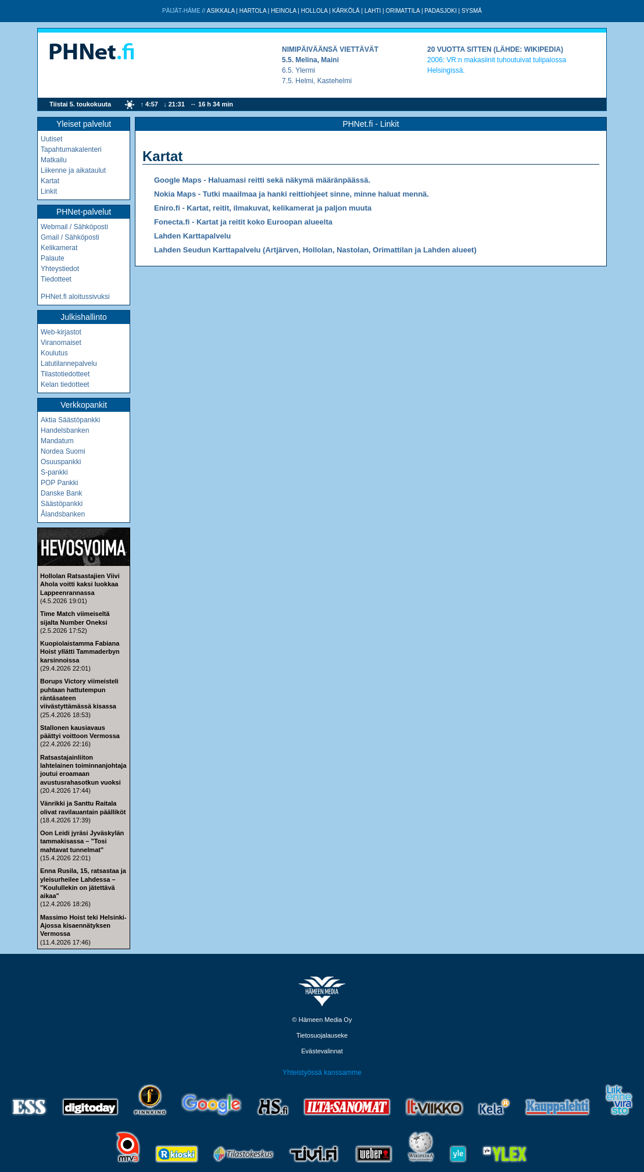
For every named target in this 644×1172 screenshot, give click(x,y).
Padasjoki (440, 11)
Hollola (314, 11)
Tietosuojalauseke (322, 1035)
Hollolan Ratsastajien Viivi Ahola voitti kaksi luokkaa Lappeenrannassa (80, 584)
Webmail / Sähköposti (74, 227)
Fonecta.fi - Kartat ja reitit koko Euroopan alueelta (243, 222)
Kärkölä (346, 11)
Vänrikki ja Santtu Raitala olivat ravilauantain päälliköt (83, 807)
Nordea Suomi (63, 451)
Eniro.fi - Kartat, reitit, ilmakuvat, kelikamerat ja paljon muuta (262, 208)
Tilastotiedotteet (65, 374)
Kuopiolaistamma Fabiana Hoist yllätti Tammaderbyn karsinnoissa (80, 652)
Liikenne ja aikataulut (73, 170)
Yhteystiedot (60, 269)
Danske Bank (61, 493)
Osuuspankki (61, 462)
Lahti (372, 11)
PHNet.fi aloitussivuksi (75, 297)
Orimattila (402, 11)
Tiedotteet (56, 279)
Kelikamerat (59, 248)
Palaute (53, 258)
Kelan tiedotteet (65, 384)
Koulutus (54, 353)
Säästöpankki (62, 504)
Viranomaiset (61, 343)
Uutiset (51, 139)
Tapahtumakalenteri (71, 149)
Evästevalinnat (322, 1051)
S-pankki (54, 472)
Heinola (283, 11)
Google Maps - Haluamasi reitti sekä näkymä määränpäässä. (262, 180)
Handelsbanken (65, 430)
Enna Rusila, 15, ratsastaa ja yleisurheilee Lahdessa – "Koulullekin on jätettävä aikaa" (83, 883)
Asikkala (221, 11)
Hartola (252, 11)
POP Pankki (59, 483)
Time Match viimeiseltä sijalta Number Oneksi (75, 617)
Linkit (49, 191)
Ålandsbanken (63, 514)
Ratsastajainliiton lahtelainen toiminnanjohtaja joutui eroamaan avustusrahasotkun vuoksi (83, 770)
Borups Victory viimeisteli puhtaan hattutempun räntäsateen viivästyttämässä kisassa (79, 694)
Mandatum (57, 441)
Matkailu (54, 160)
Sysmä (471, 11)
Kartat (50, 181)
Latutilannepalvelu (69, 363)
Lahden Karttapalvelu (192, 235)
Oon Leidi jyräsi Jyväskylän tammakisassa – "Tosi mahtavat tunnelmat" (82, 841)
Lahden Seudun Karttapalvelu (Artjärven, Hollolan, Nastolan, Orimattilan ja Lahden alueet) (315, 249)
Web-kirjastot (61, 332)
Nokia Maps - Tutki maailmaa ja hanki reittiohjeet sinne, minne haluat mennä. (291, 194)
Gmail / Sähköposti (70, 237)
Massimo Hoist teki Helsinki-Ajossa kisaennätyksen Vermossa (83, 926)
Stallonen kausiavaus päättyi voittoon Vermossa (80, 731)
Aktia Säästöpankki (70, 420)
